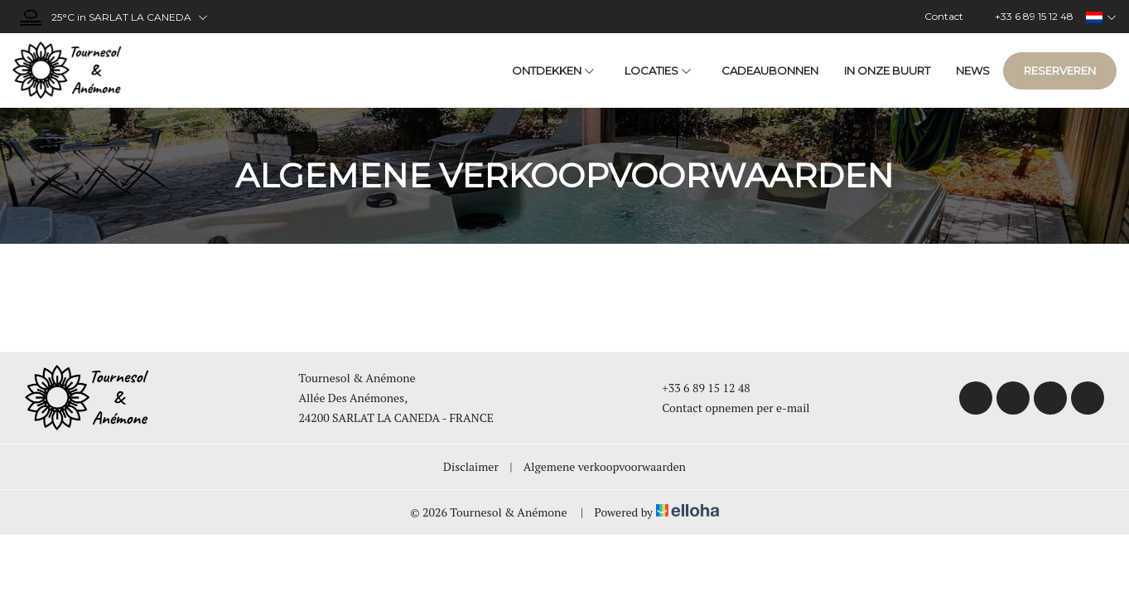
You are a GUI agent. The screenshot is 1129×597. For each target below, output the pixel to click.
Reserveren (1060, 70)
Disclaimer (471, 466)
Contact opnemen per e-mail (726, 407)
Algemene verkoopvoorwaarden (604, 466)
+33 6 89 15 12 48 (696, 388)
